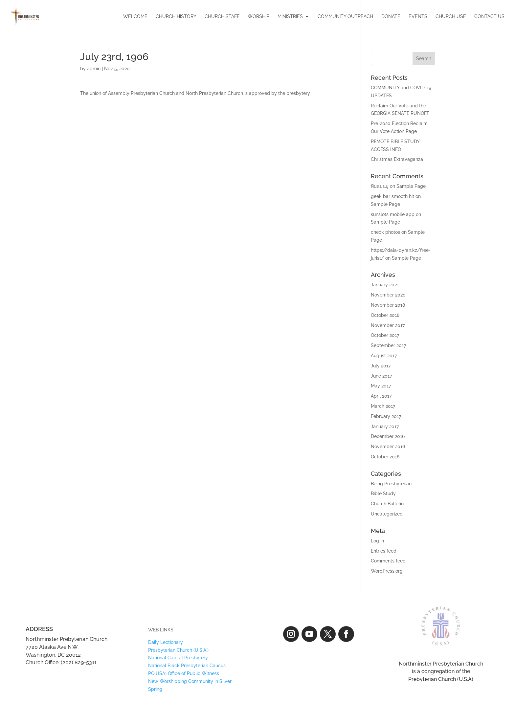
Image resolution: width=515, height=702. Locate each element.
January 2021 (385, 284)
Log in (377, 540)
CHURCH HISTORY (176, 16)
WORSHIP (258, 16)
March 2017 (383, 406)
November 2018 (388, 305)
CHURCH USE (451, 16)
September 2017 (388, 345)
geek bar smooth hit (392, 196)
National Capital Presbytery (178, 657)
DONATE (390, 16)
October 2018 (385, 315)
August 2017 (384, 355)
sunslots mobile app (392, 214)
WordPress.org (387, 571)
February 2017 (386, 416)
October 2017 (385, 335)
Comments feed (388, 560)
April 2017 (381, 396)
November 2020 (388, 294)
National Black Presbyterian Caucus (187, 665)
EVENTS (418, 16)
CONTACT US (489, 16)
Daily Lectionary (165, 642)
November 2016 (388, 446)
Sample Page (411, 186)
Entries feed (383, 551)
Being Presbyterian (391, 483)
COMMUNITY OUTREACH (345, 16)
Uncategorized (387, 513)
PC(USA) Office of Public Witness (183, 673)
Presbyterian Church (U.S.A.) (178, 650)
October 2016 (385, 456)
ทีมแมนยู (380, 186)
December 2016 (388, 436)
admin (94, 68)
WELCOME (135, 16)
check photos (385, 232)
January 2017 (385, 426)
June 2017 (381, 376)
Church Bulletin (387, 503)
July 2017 (381, 365)
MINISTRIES (290, 16)
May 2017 (381, 385)
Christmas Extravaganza (397, 159)
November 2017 (388, 325)
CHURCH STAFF (222, 16)
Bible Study (383, 493)
